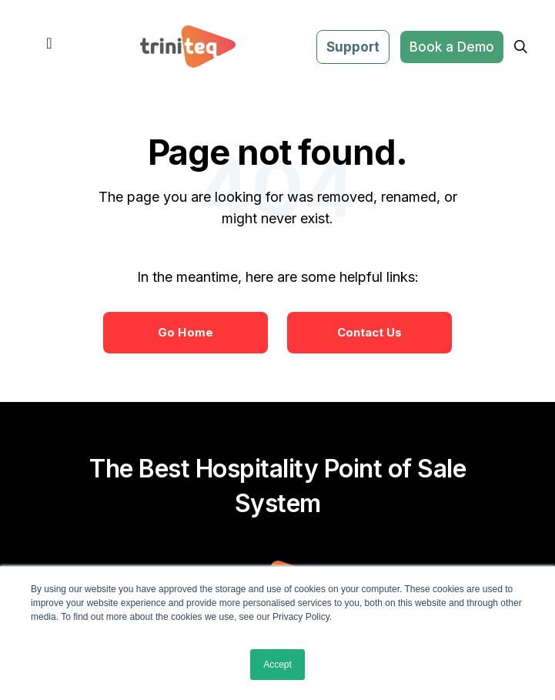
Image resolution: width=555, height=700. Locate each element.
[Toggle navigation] (49, 47)
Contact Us (370, 332)
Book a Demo (452, 47)
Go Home (185, 332)
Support (352, 47)
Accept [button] (277, 664)
